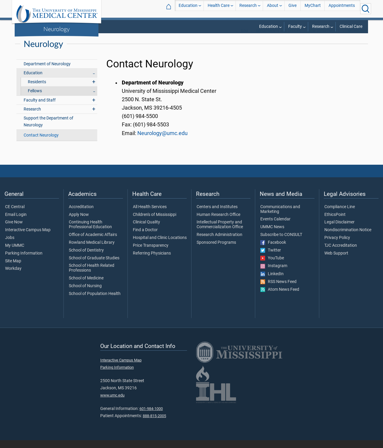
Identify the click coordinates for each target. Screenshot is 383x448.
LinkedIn (272, 281)
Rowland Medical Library (92, 250)
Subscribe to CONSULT (281, 242)
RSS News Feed (278, 289)
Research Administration (219, 242)
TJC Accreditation (340, 253)
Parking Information (23, 261)
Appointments (342, 8)
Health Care (219, 8)
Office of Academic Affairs (93, 242)
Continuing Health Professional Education (90, 232)
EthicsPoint (335, 222)
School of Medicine (86, 286)
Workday (13, 276)
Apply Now (79, 222)
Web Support (336, 261)
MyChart (313, 8)
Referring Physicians (152, 261)
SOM (244, 39)
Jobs (9, 245)
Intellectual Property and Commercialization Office (220, 232)
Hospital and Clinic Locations (160, 245)
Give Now (14, 230)
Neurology (56, 29)
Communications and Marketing (280, 217)
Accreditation (81, 214)
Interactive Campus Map (28, 237)
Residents (37, 89)
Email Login (16, 222)
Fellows (35, 98)
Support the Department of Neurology (48, 129)
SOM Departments (324, 39)
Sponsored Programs (216, 250)
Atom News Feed (279, 297)
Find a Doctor (145, 237)
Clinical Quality (146, 230)
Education (188, 8)
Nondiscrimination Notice (347, 237)
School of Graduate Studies (94, 266)
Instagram (273, 273)
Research (248, 8)
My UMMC (14, 253)
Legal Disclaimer (339, 230)
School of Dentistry (86, 258)
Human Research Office (218, 222)
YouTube (272, 266)
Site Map (13, 269)
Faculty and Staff (40, 108)
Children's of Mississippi (154, 222)
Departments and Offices (278, 39)
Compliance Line (339, 214)
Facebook (273, 250)
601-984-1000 (151, 416)
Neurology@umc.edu (162, 141)
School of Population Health (95, 301)
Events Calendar (275, 227)
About (272, 8)
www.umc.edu (112, 403)
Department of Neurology (47, 71)
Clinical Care (351, 26)
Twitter (270, 258)
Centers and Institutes (217, 214)
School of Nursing (85, 293)
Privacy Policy (337, 245)
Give (292, 8)
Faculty (295, 26)
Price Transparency (150, 253)
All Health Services (150, 214)
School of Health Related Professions (91, 276)
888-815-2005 (154, 423)
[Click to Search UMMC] (365, 8)
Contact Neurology (41, 143)
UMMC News (272, 234)
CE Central (15, 214)
